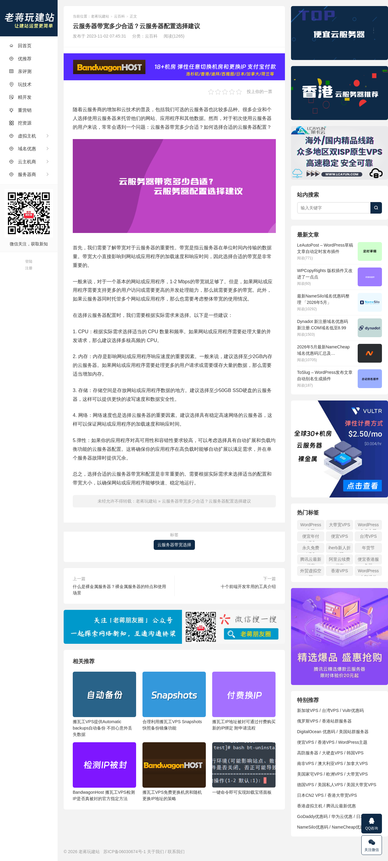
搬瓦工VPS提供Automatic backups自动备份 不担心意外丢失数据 (104, 704)
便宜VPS (339, 536)
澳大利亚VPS (330, 763)
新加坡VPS (307, 710)
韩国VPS (354, 752)
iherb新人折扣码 (339, 549)
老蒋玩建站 (29, 18)
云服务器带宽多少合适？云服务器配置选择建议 (206, 501)
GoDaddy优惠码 (312, 816)
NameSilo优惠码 (312, 827)
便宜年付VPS (310, 537)
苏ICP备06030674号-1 (124, 851)
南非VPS (305, 763)
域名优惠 (22, 148)
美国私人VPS (330, 784)
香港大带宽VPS (342, 795)
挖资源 (20, 122)
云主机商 (22, 161)
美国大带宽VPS (361, 784)
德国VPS (305, 784)
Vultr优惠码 (352, 710)
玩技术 (20, 84)
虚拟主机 (22, 135)
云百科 (119, 16)
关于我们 (155, 851)
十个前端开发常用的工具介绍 (248, 586)
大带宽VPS (339, 524)
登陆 (28, 261)
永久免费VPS (310, 549)
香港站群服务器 (337, 721)
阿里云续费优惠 (339, 560)
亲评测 (20, 71)
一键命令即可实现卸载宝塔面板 (244, 768)
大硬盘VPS (332, 752)
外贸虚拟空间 (310, 572)
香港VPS (339, 570)
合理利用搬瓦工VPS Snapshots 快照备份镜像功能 (174, 701)
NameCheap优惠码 (350, 827)
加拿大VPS (357, 763)
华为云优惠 (342, 816)
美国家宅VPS (310, 774)
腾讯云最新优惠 (310, 560)
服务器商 (22, 174)
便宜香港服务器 (368, 560)
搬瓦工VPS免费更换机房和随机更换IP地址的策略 (174, 771)
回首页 (20, 45)
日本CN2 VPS (310, 795)
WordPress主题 (310, 526)
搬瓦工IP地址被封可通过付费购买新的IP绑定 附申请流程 (244, 701)
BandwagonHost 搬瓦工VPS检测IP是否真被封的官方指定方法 (104, 771)
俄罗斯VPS (307, 721)
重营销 (20, 110)
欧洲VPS (334, 774)
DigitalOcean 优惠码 (316, 731)
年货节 (368, 547)
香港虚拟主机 (310, 805)
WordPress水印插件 (368, 572)
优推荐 (20, 58)
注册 (28, 268)
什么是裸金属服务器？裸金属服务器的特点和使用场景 (119, 589)
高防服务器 (307, 752)
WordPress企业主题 (368, 526)
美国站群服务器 (354, 731)
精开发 (20, 97)
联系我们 (176, 851)
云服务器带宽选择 (174, 544)
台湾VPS (368, 536)
